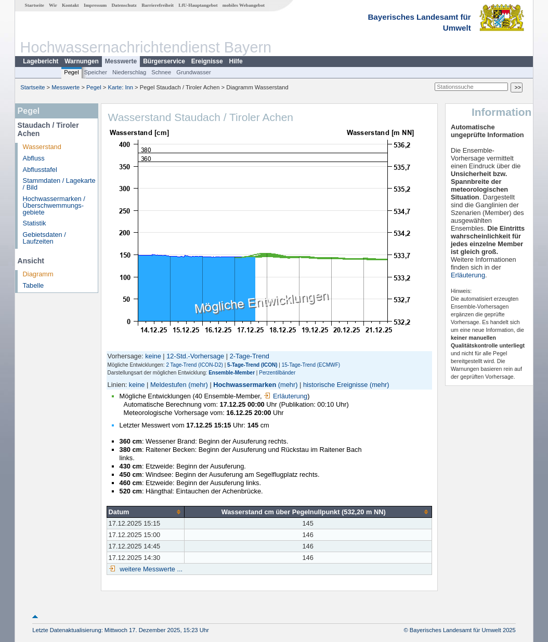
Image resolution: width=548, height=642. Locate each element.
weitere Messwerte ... (150, 569)
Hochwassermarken (244, 385)
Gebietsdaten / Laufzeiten (44, 238)
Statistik (34, 223)
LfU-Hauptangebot (197, 5)
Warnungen (81, 61)
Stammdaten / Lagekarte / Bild (59, 184)
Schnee (161, 72)
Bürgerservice (164, 61)
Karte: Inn (121, 87)
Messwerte (121, 61)
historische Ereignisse (335, 385)
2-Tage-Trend (249, 356)
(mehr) (198, 385)
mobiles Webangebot (244, 5)
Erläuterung (285, 396)
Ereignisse (207, 61)
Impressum (95, 5)
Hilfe (236, 61)
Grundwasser (193, 72)
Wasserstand (42, 147)
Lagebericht (40, 61)
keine (153, 356)
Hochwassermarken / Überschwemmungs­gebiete (54, 205)
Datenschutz (124, 5)
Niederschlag (129, 72)
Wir (53, 5)
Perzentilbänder (277, 373)
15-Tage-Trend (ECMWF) (311, 365)
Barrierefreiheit (157, 5)
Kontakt (70, 5)
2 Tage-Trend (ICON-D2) (194, 365)
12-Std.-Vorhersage (195, 356)
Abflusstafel (40, 169)
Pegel (71, 72)
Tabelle (33, 285)
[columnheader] (145, 511)
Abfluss (34, 158)
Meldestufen (168, 385)
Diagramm (38, 274)
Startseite (34, 5)
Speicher (95, 72)
